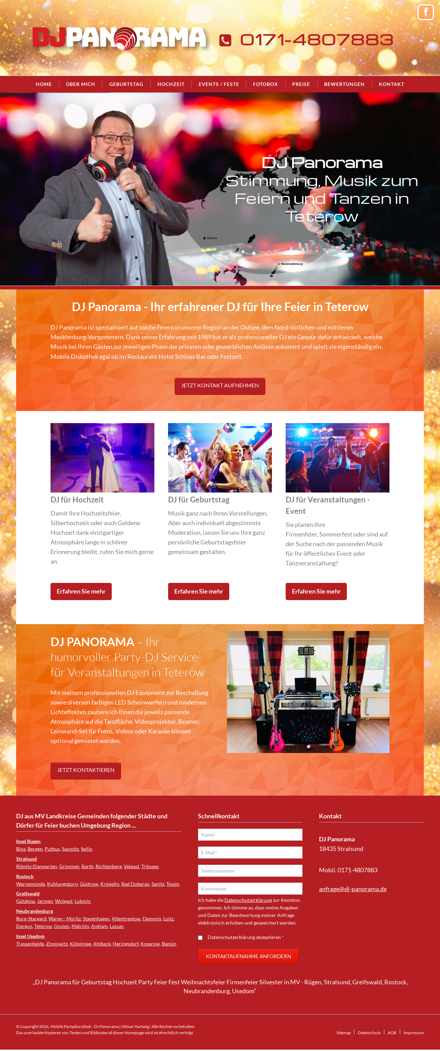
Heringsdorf (126, 944)
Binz (20, 849)
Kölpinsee (80, 944)
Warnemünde (30, 884)
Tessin (172, 884)
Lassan (117, 926)
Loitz (168, 918)
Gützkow (25, 901)
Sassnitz (70, 849)
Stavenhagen (96, 918)
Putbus (52, 849)
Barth (87, 866)
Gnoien (61, 926)
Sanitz (158, 884)
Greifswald (28, 893)
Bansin (169, 944)
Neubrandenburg (34, 911)
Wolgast (64, 901)
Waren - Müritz (64, 918)
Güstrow (89, 884)
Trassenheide (30, 944)
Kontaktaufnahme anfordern (248, 957)
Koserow (150, 944)
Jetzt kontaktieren (85, 769)
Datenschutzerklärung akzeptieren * (246, 938)
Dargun (24, 926)
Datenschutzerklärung (248, 901)
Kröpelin (109, 884)
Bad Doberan (135, 884)
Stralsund (26, 859)
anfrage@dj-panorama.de (353, 889)
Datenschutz (369, 1034)
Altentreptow (126, 918)
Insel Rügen (28, 841)
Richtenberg (109, 866)
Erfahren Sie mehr (81, 591)
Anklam (99, 926)
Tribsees (150, 866)
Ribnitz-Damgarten (36, 866)
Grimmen (69, 866)
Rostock (25, 876)
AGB (392, 1034)
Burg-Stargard (31, 918)
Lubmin (83, 901)
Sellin (86, 849)
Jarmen (45, 901)
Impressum (414, 1034)
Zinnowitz (57, 944)
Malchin (80, 926)
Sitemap (344, 1034)
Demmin (152, 918)
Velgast (131, 866)
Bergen (35, 849)
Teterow (43, 926)
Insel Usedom (30, 936)
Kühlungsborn (62, 884)
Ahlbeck (102, 944)
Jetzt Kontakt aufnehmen (220, 385)
